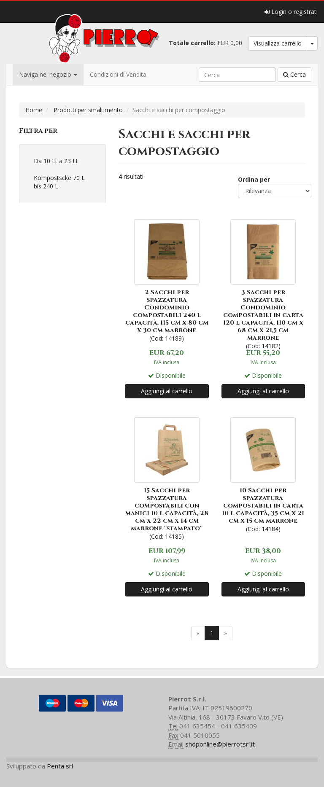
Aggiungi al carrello (166, 391)
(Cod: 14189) (167, 279)
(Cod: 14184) (263, 474)
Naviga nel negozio (48, 74)
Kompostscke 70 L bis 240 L (59, 182)
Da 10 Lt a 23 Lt (56, 161)
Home (33, 110)
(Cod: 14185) (167, 477)
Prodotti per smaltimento (88, 110)
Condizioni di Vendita (118, 74)
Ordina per (254, 179)
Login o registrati (291, 12)
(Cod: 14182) (263, 283)
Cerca (294, 74)
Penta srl (60, 766)
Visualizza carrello (278, 43)
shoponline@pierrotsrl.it (220, 744)
